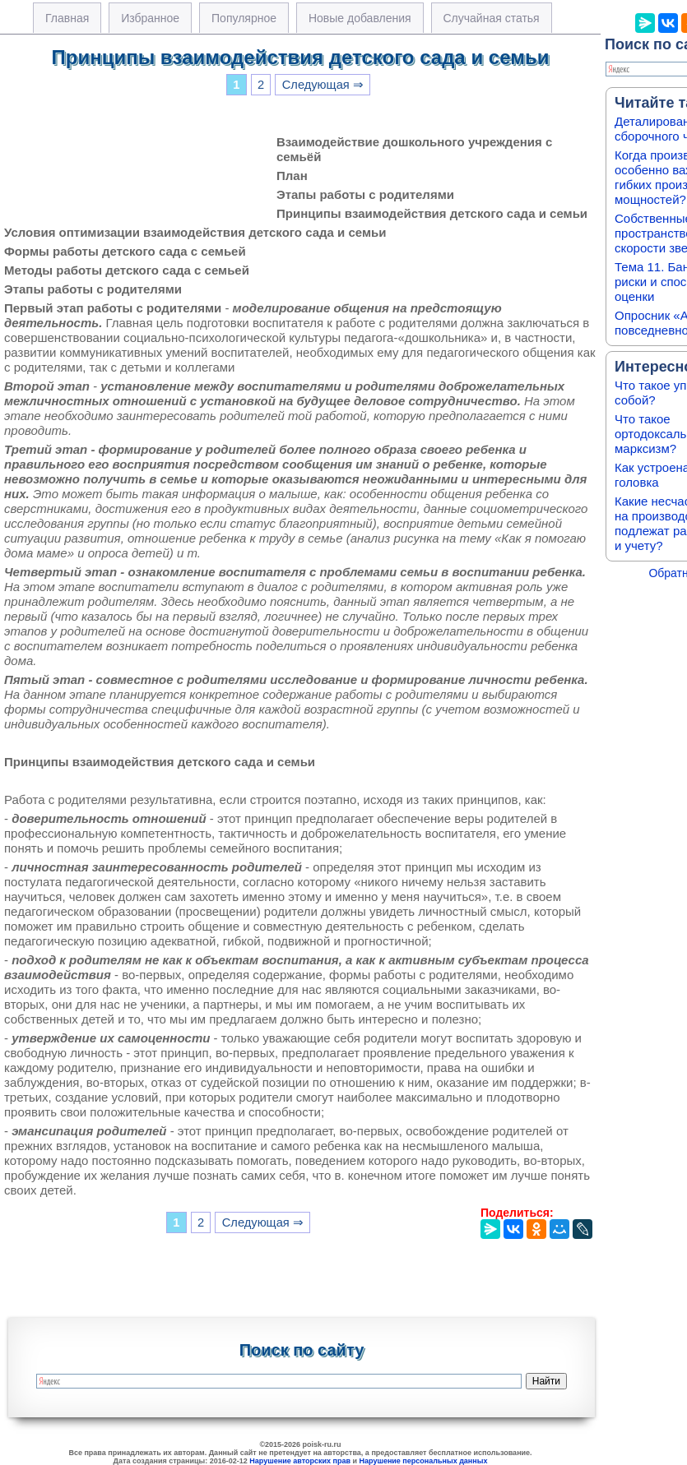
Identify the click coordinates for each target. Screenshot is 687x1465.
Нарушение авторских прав (299, 1461)
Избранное (150, 18)
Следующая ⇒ (323, 84)
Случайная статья (491, 18)
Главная (67, 18)
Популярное (243, 18)
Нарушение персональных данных (424, 1461)
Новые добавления (360, 18)
